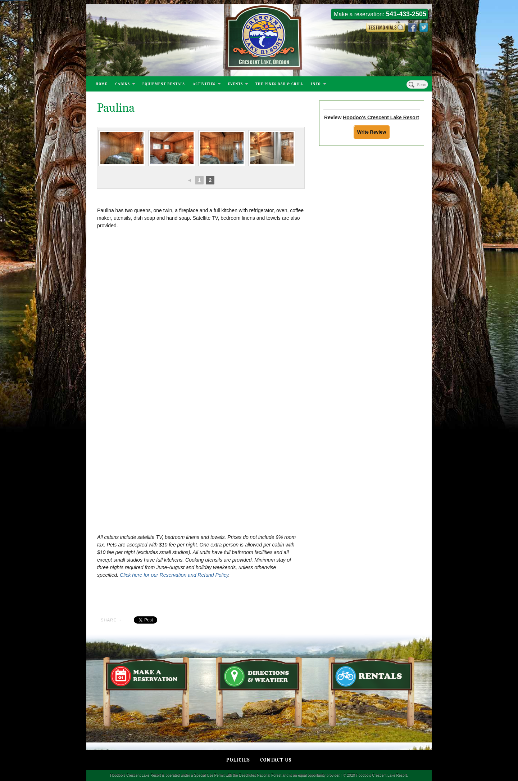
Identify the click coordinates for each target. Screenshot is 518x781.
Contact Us (275, 760)
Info (318, 85)
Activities (207, 85)
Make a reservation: (380, 14)
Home (102, 84)
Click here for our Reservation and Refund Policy (174, 575)
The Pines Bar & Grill (279, 84)
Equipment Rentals (163, 84)
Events (238, 85)
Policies (238, 760)
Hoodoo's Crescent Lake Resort (381, 117)
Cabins (125, 85)
